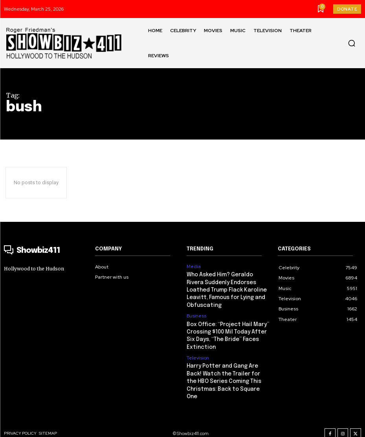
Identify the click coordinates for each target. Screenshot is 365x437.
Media (194, 266)
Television (198, 353)
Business (196, 313)
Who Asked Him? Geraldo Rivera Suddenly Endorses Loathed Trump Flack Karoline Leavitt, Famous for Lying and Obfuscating (226, 289)
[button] (351, 43)
